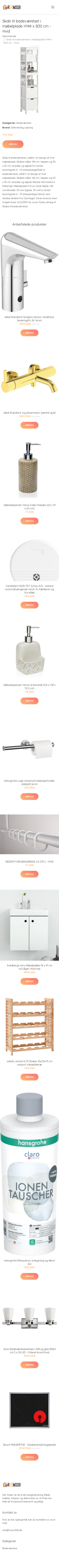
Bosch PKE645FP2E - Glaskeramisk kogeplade (29, 1444)
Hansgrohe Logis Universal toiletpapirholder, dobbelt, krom (29, 782)
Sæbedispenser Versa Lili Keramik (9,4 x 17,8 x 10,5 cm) (29, 686)
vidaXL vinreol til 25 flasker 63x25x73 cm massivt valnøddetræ (29, 1063)
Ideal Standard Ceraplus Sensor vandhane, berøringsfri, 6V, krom (29, 318)
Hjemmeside (9, 36)
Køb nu (13, 144)
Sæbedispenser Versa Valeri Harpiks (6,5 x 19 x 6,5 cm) (30, 506)
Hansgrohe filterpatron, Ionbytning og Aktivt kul (29, 1262)
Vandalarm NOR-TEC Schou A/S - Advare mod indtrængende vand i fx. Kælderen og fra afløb (29, 589)
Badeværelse (24, 122)
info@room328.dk (12, 1530)
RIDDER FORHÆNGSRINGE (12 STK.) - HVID (30, 861)
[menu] (53, 7)
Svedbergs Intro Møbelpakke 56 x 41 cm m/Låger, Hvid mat (29, 967)
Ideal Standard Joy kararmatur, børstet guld (29, 412)
